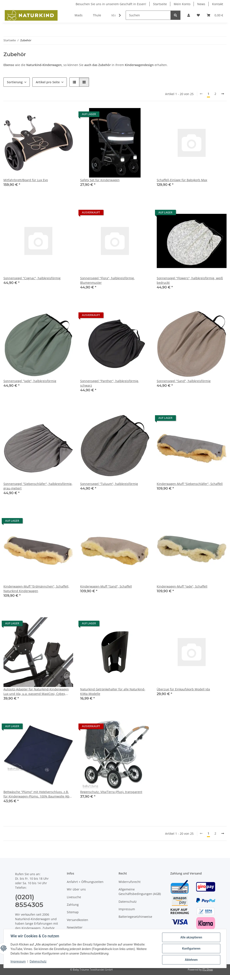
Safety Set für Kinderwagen (100, 180)
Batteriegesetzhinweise (135, 917)
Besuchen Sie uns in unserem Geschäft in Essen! (111, 4)
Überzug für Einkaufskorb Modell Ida (183, 689)
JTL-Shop (207, 969)
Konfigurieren (191, 948)
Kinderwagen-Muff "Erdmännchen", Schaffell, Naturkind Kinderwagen (36, 588)
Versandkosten (77, 920)
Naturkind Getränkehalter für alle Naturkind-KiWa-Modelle (112, 691)
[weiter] (223, 93)
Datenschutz (38, 961)
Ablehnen (191, 959)
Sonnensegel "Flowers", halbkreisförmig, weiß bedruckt (190, 280)
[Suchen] (148, 15)
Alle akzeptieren (191, 937)
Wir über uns (76, 889)
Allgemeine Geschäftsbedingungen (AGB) (140, 891)
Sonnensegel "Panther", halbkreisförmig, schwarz (109, 383)
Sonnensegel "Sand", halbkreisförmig (184, 381)
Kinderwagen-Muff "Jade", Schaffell (182, 586)
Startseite (160, 4)
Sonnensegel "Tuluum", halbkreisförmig (109, 484)
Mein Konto (182, 4)
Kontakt (217, 4)
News (201, 4)
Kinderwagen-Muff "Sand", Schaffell (106, 586)
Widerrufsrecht (130, 882)
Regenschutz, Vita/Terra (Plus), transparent (111, 792)
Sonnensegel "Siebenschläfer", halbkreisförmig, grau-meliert (37, 486)
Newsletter (75, 927)
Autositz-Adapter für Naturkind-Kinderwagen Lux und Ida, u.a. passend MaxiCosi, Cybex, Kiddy (36, 691)
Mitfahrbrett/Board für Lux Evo (25, 180)
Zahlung (73, 904)
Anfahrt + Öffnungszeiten (85, 882)
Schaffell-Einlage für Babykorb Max (182, 180)
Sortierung (15, 82)
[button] (188, 15)
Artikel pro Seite (48, 82)
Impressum (18, 961)
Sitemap (73, 912)
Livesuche (74, 897)
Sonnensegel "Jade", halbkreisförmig (29, 381)
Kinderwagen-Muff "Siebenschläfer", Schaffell (190, 484)
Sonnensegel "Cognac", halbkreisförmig (32, 278)
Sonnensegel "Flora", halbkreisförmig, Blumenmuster (107, 280)
